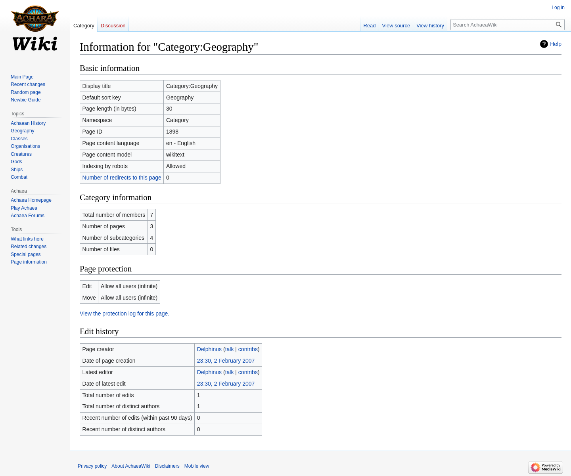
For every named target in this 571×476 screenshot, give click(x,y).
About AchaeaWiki (130, 466)
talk (229, 349)
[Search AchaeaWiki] (507, 24)
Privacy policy (92, 466)
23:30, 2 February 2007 (226, 360)
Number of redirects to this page (121, 177)
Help (555, 44)
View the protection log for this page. (124, 313)
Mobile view (196, 466)
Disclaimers (167, 466)
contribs (248, 349)
